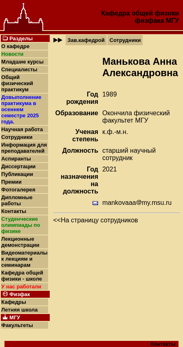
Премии (11, 182)
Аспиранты (16, 159)
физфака (149, 20)
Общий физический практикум (17, 83)
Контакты (13, 211)
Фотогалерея (18, 190)
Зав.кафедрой (86, 40)
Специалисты (19, 69)
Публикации (17, 174)
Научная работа (22, 129)
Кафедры (13, 302)
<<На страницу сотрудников (95, 220)
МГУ (172, 20)
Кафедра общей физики (140, 13)
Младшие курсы (22, 62)
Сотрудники (17, 137)
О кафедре (15, 46)
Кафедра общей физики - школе (22, 276)
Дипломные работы (17, 200)
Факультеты (17, 325)
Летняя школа (19, 310)
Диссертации (18, 166)
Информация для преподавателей (24, 148)
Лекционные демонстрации (20, 242)
